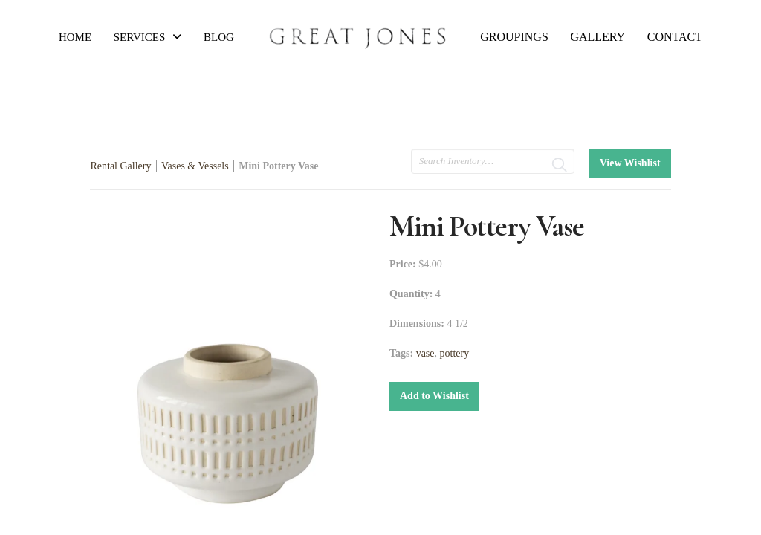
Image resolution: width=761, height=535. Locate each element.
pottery (455, 353)
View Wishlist (630, 163)
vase (425, 353)
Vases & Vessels (195, 166)
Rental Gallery (120, 166)
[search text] (492, 161)
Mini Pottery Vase (278, 166)
